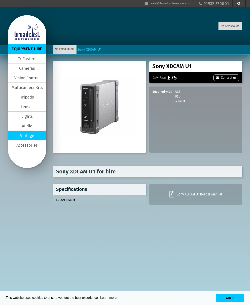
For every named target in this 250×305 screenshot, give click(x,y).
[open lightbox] (99, 107)
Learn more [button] (108, 297)
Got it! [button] (230, 297)
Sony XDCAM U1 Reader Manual (199, 194)
